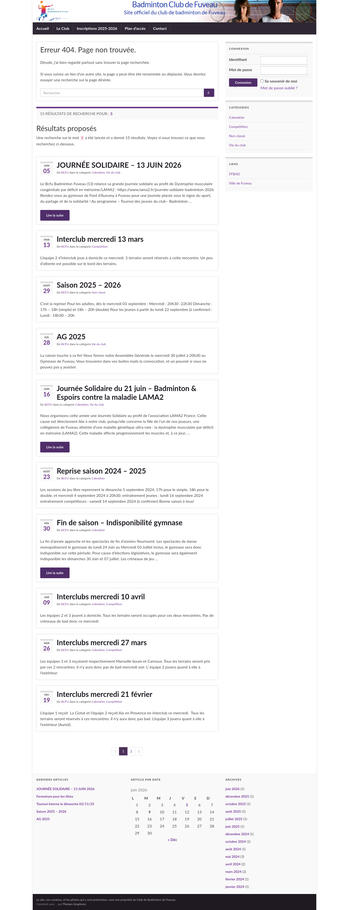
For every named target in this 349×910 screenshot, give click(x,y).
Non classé (98, 292)
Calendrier (98, 172)
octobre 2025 (235, 804)
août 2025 (233, 811)
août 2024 (233, 849)
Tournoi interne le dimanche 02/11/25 (65, 804)
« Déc (172, 839)
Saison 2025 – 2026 (89, 284)
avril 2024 (232, 864)
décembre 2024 (237, 834)
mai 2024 (232, 856)
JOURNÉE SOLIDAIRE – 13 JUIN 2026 (119, 164)
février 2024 (234, 879)
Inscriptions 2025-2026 (97, 28)
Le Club (62, 28)
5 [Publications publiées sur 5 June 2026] (187, 804)
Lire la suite (54, 215)
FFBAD (234, 174)
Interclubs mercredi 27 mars (102, 642)
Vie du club (113, 172)
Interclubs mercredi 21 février (104, 694)
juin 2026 (232, 789)
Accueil (42, 28)
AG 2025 (71, 336)
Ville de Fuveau (240, 183)
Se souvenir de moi (281, 81)
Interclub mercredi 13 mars (100, 238)
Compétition (100, 246)
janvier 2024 (234, 887)
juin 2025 (232, 826)
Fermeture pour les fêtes (54, 796)
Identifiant (238, 59)
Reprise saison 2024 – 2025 (101, 470)
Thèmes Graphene (74, 904)
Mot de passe (240, 69)
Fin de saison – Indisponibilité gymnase (119, 522)
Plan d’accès (135, 28)
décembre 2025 (237, 796)
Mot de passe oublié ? (279, 87)
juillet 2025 (233, 819)
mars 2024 (233, 871)
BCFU (65, 172)
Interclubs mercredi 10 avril (101, 596)
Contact (160, 28)
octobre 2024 (235, 841)
